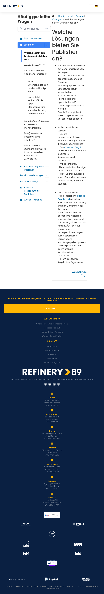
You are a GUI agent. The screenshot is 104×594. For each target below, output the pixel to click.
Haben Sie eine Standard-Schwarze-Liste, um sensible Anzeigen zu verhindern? (35, 152)
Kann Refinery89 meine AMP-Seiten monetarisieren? (36, 125)
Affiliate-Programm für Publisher (36, 191)
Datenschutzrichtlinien (15, 586)
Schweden (52, 481)
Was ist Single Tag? (34, 65)
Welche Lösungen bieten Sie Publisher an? (35, 56)
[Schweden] (52, 477)
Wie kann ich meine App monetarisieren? (35, 72)
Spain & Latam (52, 414)
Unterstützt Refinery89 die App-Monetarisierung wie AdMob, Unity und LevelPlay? (37, 105)
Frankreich (52, 448)
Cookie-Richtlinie (45, 586)
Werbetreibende (36, 200)
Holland (52, 398)
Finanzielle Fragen (36, 176)
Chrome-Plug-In (73, 147)
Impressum (31, 586)
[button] (91, 6)
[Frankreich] (52, 443)
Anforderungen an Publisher (36, 168)
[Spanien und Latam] (52, 410)
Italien (52, 431)
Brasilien (52, 498)
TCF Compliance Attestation (66, 586)
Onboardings (36, 182)
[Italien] (52, 427)
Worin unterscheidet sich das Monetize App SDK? (38, 86)
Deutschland (52, 464)
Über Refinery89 (36, 39)
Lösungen (36, 45)
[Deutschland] (52, 460)
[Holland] (52, 394)
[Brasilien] (52, 494)
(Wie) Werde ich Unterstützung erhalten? (33, 137)
